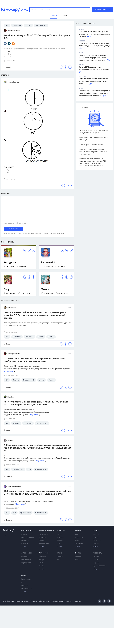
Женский (61, 530)
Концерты (79, 537)
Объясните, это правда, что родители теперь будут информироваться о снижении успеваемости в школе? (94, 57)
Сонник (96, 557)
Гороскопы (97, 553)
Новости (24, 557)
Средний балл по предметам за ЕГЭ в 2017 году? (93, 139)
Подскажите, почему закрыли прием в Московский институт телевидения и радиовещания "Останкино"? (94, 93)
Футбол (96, 534)
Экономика (43, 534)
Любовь (60, 540)
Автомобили (26, 553)
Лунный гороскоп (100, 566)
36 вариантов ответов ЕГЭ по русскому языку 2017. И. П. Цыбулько (93, 132)
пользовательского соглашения (54, 233)
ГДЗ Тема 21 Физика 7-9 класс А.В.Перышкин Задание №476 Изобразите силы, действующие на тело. (34, 360)
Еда (58, 543)
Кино (77, 534)
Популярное (26, 579)
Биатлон (96, 543)
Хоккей (95, 537)
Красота (60, 537)
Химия (45, 289)
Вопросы (78, 557)
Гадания (96, 563)
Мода (59, 534)
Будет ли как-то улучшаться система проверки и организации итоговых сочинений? (93, 81)
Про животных (27, 588)
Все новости (26, 530)
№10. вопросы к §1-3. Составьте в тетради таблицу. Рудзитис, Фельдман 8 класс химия (93, 151)
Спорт (95, 530)
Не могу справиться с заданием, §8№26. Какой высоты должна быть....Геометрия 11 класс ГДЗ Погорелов (36, 403)
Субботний (44, 553)
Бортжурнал (26, 563)
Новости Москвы (27, 537)
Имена (95, 560)
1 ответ (7, 67)
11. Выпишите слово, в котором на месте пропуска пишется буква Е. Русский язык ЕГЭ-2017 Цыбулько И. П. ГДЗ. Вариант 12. (37, 492)
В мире (24, 534)
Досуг (7, 289)
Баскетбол (97, 540)
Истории (42, 557)
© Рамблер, (6, 601)
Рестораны (79, 543)
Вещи (41, 563)
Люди (41, 560)
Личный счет (44, 543)
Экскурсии (10, 262)
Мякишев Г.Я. (48, 262)
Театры (78, 540)
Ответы (60, 557)
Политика (24, 540)
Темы (59, 560)
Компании (43, 537)
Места (41, 566)
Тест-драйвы (26, 560)
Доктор (78, 553)
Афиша (78, 530)
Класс (59, 553)
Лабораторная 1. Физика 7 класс (91, 145)
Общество (25, 543)
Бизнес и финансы (46, 530)
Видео (23, 575)
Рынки (41, 540)
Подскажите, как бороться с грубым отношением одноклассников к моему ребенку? (94, 34)
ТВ (22, 582)
